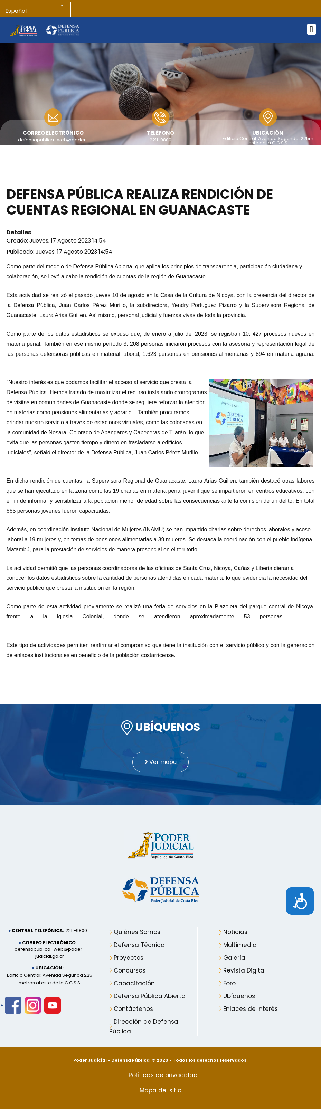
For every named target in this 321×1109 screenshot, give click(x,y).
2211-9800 (160, 139)
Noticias (235, 932)
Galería (234, 958)
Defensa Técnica (139, 945)
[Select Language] (38, 11)
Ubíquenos (239, 996)
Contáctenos (133, 1009)
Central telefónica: (38, 930)
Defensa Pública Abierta (150, 996)
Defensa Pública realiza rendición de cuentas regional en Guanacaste (140, 202)
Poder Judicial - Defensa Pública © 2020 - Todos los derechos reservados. (160, 1060)
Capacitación (134, 983)
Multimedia (240, 945)
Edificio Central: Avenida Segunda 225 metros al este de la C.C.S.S (49, 979)
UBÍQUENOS (160, 727)
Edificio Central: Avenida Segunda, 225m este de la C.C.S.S (268, 140)
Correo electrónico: (49, 942)
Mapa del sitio (160, 1090)
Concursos (129, 970)
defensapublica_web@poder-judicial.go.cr (50, 952)
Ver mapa (160, 762)
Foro (229, 983)
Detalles (19, 232)
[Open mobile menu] (311, 29)
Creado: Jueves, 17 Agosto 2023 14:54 (56, 241)
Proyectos (128, 958)
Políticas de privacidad (163, 1075)
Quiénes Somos (137, 932)
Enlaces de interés (250, 1009)
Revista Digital (244, 970)
